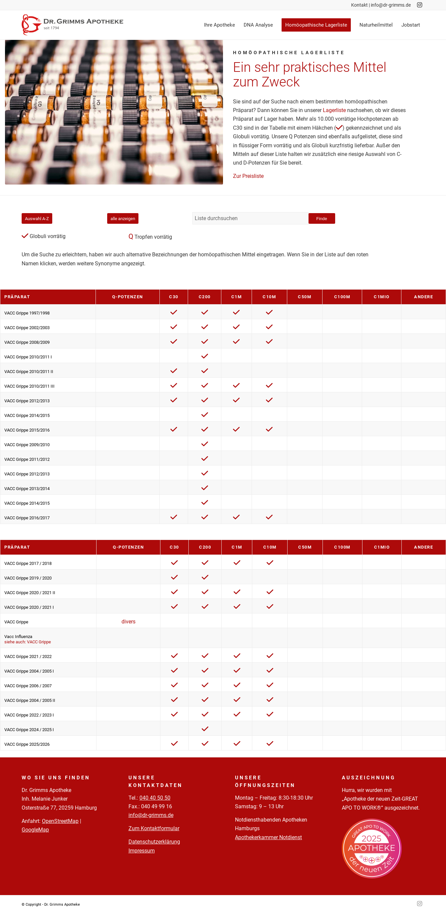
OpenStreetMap (60, 821)
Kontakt (359, 5)
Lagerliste (334, 110)
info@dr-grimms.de (391, 5)
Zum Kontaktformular (153, 828)
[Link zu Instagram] (419, 5)
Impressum (141, 851)
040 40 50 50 (154, 798)
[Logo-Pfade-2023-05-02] (72, 25)
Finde (321, 218)
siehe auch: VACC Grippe (27, 641)
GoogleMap (35, 830)
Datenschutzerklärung (154, 842)
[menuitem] (219, 25)
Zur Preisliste (248, 176)
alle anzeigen (123, 218)
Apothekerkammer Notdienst (268, 837)
